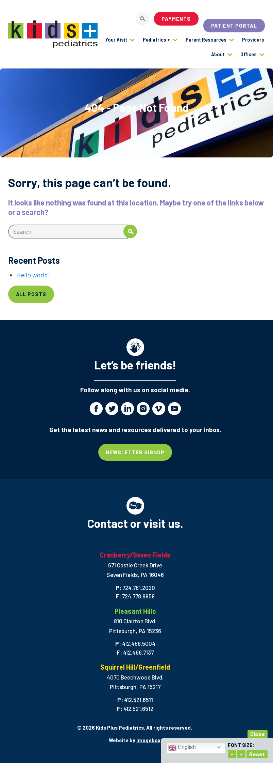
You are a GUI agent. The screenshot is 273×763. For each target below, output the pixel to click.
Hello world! (33, 275)
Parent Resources (206, 39)
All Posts (31, 294)
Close (257, 734)
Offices (248, 54)
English (182, 748)
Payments (176, 19)
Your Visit (116, 39)
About (218, 54)
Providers (253, 39)
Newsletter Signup (135, 452)
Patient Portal (234, 25)
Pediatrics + (156, 39)
